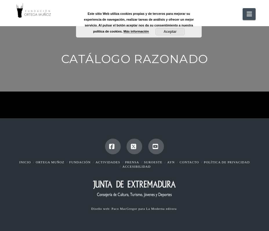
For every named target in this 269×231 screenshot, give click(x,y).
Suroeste (153, 162)
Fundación (80, 162)
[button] (249, 14)
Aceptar (170, 32)
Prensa (132, 162)
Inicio (25, 162)
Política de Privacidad (227, 162)
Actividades (107, 162)
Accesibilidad (136, 166)
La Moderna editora (162, 208)
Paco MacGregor (124, 208)
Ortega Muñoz (50, 162)
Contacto (189, 162)
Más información (136, 31)
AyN (171, 162)
